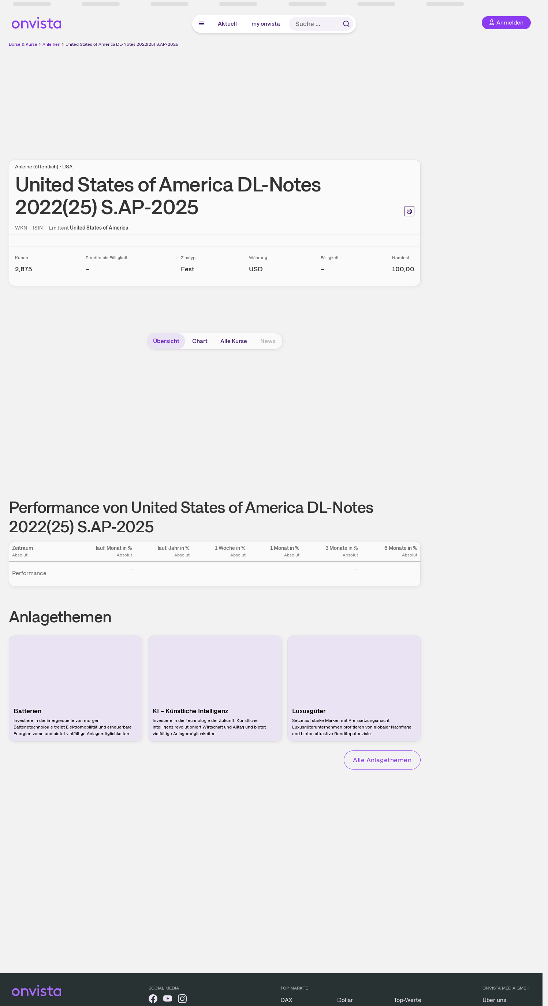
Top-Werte (407, 1000)
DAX (286, 1000)
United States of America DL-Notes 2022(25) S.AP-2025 (122, 44)
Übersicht (166, 341)
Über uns (494, 1000)
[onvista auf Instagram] (182, 1000)
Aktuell (227, 23)
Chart (200, 341)
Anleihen (51, 44)
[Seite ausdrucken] (409, 211)
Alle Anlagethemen (382, 760)
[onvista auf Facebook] (153, 1000)
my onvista (265, 23)
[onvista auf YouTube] (167, 1000)
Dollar (345, 1000)
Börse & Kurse (23, 44)
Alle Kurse (233, 341)
